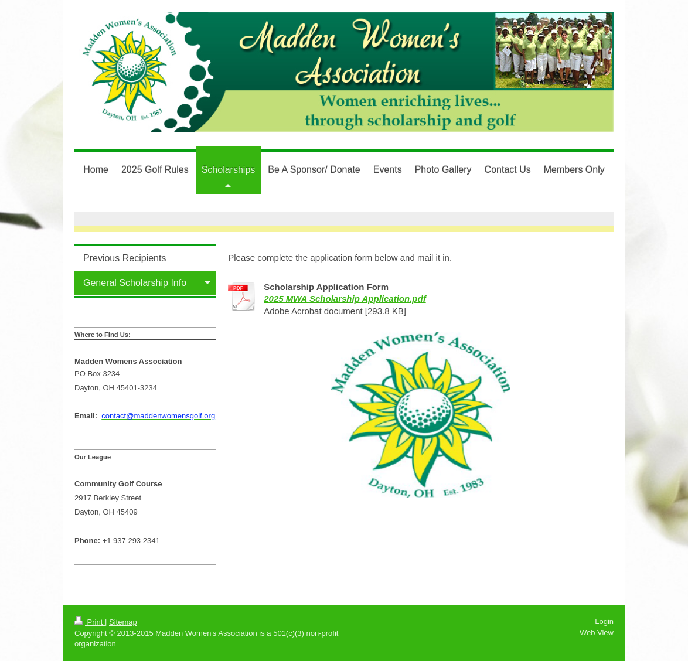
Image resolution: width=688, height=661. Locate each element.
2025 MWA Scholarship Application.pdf (344, 299)
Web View (597, 632)
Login (604, 621)
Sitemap (123, 622)
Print (89, 622)
